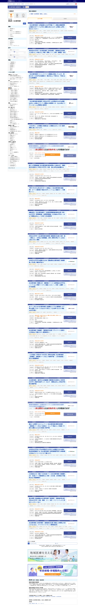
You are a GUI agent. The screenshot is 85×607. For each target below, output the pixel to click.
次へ (56, 543)
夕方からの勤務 (13, 98)
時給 (15, 55)
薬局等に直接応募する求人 (15, 75)
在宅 (11, 153)
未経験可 (12, 140)
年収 (15, 49)
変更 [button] (24, 23)
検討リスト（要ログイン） (70, 64)
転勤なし (12, 120)
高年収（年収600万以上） (15, 81)
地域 (11, 15)
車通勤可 (12, 105)
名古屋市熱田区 (31, 596)
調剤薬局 (12, 28)
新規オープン (13, 122)
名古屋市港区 (42, 596)
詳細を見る (70, 37)
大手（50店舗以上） (14, 123)
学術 (11, 68)
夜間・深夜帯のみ (14, 99)
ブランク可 (13, 164)
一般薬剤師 (13, 62)
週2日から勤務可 (13, 114)
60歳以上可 (12, 135)
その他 (12, 36)
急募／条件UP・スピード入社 (16, 78)
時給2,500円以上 (13, 83)
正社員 (12, 40)
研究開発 (12, 65)
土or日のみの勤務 (14, 101)
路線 (17, 15)
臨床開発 (12, 66)
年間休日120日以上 (14, 111)
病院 (11, 30)
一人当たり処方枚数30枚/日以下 (16, 119)
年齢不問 (12, 137)
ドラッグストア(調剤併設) (15, 31)
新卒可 (12, 138)
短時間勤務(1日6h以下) (15, 96)
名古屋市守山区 (48, 596)
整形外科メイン (13, 149)
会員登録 (74, 1)
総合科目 (12, 144)
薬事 (11, 69)
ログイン (69, 1)
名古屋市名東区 (58, 596)
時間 (23, 15)
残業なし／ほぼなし (14, 89)
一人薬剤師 (12, 142)
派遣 (11, 43)
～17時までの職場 (14, 92)
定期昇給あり (13, 84)
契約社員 (12, 42)
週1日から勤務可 (13, 113)
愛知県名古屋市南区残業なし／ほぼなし (38, 13)
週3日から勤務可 (13, 116)
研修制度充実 (13, 129)
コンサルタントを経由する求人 (16, 77)
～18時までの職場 (14, 93)
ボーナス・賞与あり (14, 86)
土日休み (12, 108)
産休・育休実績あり (14, 126)
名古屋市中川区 (37, 596)
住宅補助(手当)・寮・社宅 (15, 131)
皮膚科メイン (13, 147)
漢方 (11, 150)
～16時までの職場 (14, 90)
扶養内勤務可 (13, 165)
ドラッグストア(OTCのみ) (15, 33)
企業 (11, 34)
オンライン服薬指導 (14, 152)
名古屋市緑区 (53, 596)
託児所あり (12, 128)
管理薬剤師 (12, 63)
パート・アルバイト (14, 45)
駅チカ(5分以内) (14, 104)
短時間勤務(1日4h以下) (15, 95)
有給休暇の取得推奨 (14, 117)
